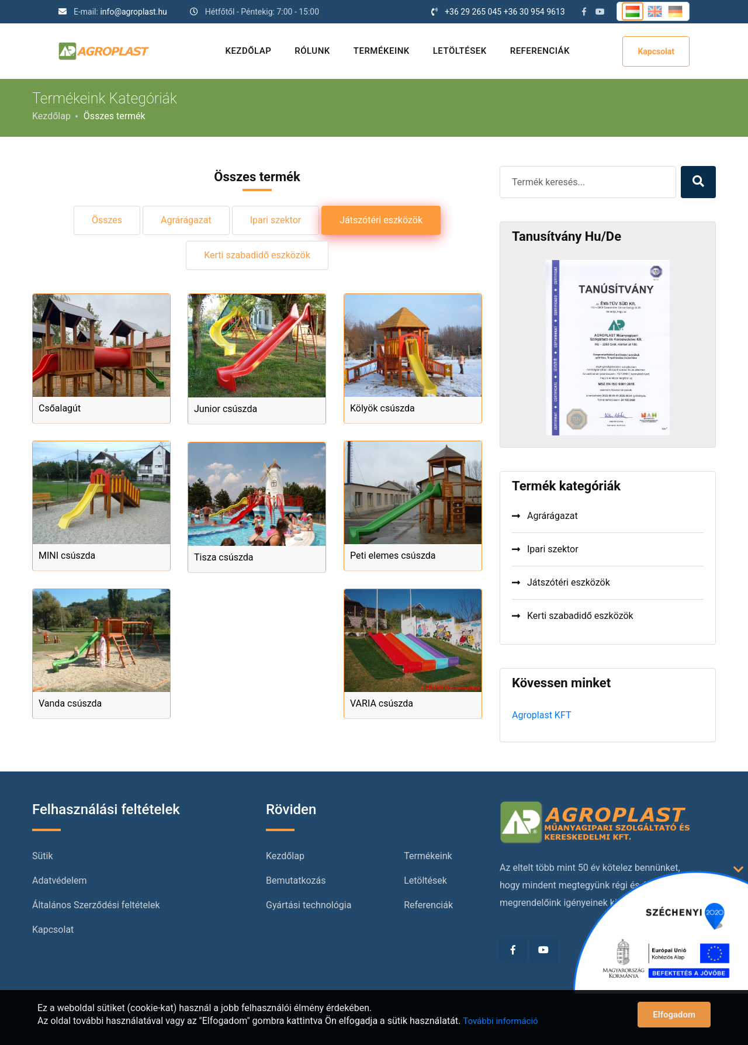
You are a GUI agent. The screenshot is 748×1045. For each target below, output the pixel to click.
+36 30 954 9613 (534, 11)
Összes (107, 220)
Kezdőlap (248, 51)
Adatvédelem (59, 880)
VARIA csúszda (381, 703)
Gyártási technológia (308, 905)
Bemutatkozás (295, 880)
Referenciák (540, 51)
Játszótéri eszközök (381, 220)
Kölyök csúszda (382, 408)
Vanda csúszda (70, 703)
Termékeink (382, 51)
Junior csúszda (225, 408)
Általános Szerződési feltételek (96, 905)
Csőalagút (60, 408)
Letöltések (460, 51)
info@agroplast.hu (133, 11)
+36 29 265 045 (473, 11)
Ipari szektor (276, 220)
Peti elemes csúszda (392, 555)
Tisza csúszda (224, 557)
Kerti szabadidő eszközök (257, 255)
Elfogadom (674, 1014)
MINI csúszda (67, 555)
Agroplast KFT (541, 715)
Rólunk (312, 51)
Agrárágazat (186, 220)
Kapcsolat (656, 51)
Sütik (42, 855)
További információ (500, 1021)
